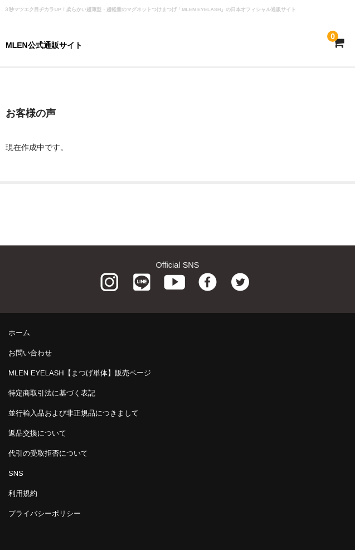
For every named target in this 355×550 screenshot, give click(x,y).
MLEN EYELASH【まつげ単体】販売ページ (79, 373)
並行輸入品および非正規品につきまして (73, 413)
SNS (15, 473)
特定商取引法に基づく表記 (51, 393)
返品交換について (37, 433)
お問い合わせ (30, 353)
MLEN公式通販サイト (44, 45)
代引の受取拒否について (48, 453)
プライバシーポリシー (44, 513)
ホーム (19, 333)
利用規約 (22, 493)
